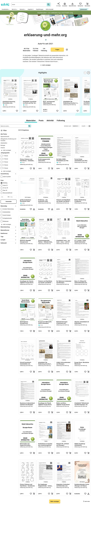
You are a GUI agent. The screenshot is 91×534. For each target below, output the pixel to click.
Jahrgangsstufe (9, 153)
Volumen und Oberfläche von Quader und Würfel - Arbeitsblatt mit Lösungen (45, 281)
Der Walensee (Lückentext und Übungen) (63, 281)
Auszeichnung (9, 174)
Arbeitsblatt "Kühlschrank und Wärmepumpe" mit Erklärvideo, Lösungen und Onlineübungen (81, 403)
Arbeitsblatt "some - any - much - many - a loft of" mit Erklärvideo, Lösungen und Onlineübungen (63, 241)
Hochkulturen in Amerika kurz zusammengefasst (45, 444)
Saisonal (22, 9)
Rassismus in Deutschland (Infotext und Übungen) (27, 403)
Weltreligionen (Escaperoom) (24, 322)
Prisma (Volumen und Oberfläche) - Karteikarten (27, 485)
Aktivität (50, 120)
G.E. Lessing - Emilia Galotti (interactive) (80, 241)
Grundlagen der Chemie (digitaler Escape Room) (26, 281)
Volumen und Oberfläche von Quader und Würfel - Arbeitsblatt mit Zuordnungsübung (63, 200)
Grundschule (5, 9)
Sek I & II (14, 9)
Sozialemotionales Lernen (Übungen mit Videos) (81, 485)
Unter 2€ (5, 185)
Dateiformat (9, 233)
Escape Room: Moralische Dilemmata (81, 363)
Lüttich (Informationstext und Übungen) (63, 363)
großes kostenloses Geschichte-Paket (25, 200)
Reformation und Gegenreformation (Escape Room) (25, 444)
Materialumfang (9, 227)
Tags (9, 237)
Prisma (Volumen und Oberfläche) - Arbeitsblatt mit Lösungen (27, 159)
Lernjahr (9, 240)
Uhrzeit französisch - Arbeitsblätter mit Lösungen (26, 363)
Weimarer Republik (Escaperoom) (25, 241)
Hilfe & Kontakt (49, 9)
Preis (9, 180)
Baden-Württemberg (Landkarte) (80, 200)
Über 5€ (5, 190)
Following (61, 120)
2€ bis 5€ (5, 188)
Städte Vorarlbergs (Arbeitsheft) (79, 444)
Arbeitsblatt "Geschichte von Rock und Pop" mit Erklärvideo (29, 102)
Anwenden (9, 201)
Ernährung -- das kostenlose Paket (43, 200)
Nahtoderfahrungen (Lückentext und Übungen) (61, 322)
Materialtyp (9, 206)
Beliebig (5, 183)
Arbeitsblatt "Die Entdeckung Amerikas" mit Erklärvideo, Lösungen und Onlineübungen (70, 102)
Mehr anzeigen (45, 65)
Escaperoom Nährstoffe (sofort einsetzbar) (45, 322)
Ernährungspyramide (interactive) (44, 159)
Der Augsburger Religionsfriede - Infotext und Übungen (45, 485)
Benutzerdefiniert (7, 193)
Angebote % (31, 9)
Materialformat (9, 230)
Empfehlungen (39, 9)
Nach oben (86, 501)
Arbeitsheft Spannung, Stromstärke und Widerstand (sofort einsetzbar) (9, 102)
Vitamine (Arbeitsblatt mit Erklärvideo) (81, 322)
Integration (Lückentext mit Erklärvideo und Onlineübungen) (63, 485)
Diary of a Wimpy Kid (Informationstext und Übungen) (80, 281)
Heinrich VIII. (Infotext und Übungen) (62, 444)
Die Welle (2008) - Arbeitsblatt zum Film (62, 159)
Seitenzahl (9, 243)
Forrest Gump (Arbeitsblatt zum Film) (80, 159)
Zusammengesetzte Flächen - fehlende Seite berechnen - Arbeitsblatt (45, 241)
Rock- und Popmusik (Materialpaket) (49, 102)
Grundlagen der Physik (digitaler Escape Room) (45, 403)
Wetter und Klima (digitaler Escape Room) (63, 403)
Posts (41, 120)
